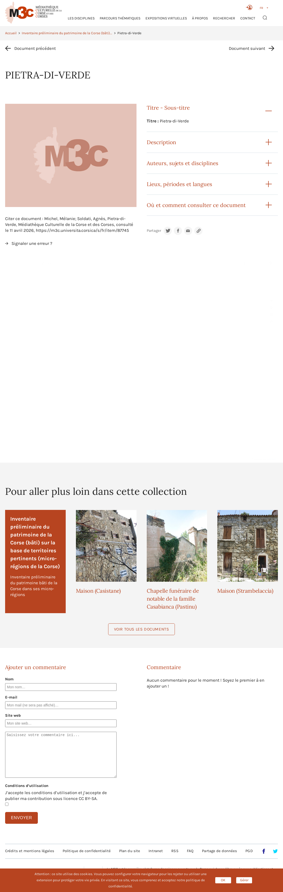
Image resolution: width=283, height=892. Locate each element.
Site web (13, 715)
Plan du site (129, 851)
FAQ (190, 851)
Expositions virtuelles (166, 18)
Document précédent (35, 48)
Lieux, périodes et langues (179, 184)
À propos (200, 18)
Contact (247, 18)
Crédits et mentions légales (29, 851)
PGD (249, 851)
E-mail (11, 697)
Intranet (156, 851)
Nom (9, 679)
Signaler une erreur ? (32, 243)
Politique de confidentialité (87, 851)
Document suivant (247, 48)
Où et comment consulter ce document (196, 205)
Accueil (11, 33)
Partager (154, 231)
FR (261, 8)
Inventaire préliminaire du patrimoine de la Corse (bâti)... (67, 33)
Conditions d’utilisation (26, 785)
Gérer (244, 880)
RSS (174, 851)
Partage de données (219, 851)
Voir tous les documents (141, 629)
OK (223, 880)
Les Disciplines (81, 18)
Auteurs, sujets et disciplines (182, 163)
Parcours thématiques (120, 18)
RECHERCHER (224, 18)
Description (161, 142)
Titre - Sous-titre (168, 107)
